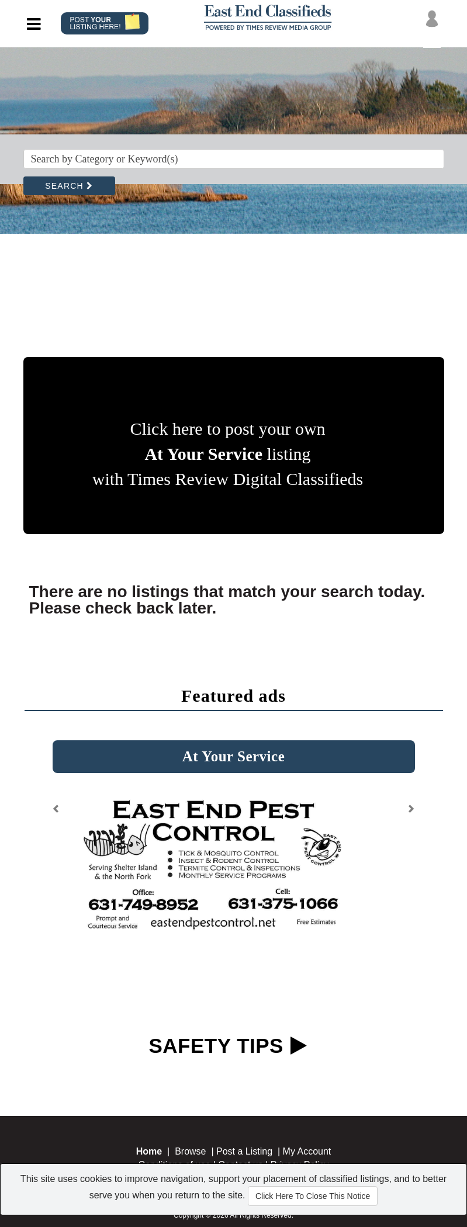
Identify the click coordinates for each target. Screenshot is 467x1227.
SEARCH (69, 185)
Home (149, 1151)
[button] (56, 813)
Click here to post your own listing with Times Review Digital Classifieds (227, 453)
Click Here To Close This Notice (312, 1196)
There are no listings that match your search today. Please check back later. (227, 600)
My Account (307, 1151)
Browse (190, 1151)
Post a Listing (244, 1151)
